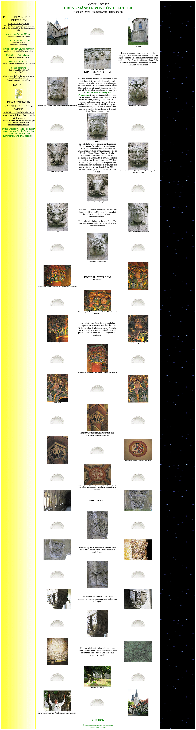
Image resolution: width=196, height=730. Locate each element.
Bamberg (103, 93)
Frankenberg (84, 95)
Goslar (95, 93)
